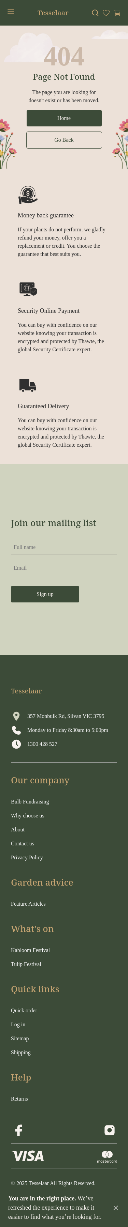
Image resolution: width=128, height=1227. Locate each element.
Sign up (45, 594)
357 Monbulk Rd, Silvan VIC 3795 (65, 716)
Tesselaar (53, 12)
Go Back (63, 140)
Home (64, 118)
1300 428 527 (42, 744)
